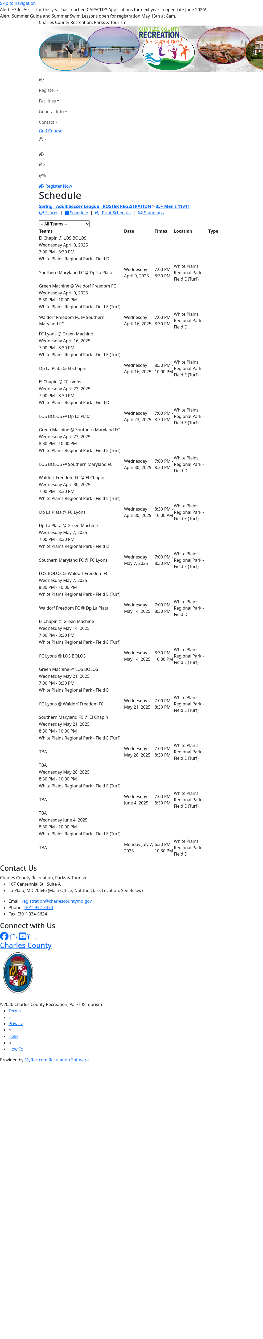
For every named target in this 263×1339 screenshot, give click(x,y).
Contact (46, 122)
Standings (151, 213)
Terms (15, 1011)
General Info (51, 111)
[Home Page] (53, 79)
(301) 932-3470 (38, 907)
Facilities (47, 101)
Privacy (16, 1023)
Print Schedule (113, 213)
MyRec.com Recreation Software (56, 1060)
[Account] (53, 139)
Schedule (76, 213)
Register (47, 90)
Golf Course (50, 131)
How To (16, 1049)
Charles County (26, 945)
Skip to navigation (18, 3)
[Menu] (42, 175)
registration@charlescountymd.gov (57, 901)
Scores (48, 213)
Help (13, 1036)
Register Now (58, 186)
